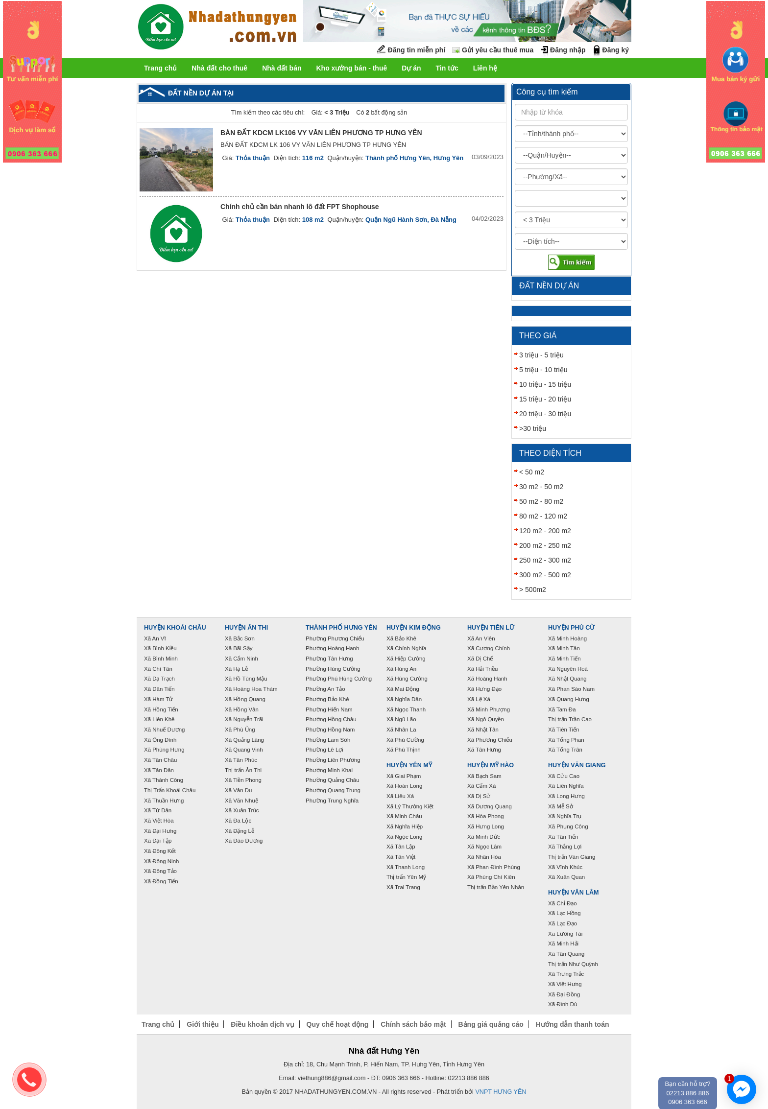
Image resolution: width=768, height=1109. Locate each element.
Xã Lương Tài (565, 934)
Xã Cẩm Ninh (241, 658)
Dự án (411, 68)
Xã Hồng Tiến (161, 709)
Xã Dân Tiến (159, 689)
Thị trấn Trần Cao (570, 719)
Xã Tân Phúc (241, 760)
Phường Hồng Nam (330, 729)
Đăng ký (615, 50)
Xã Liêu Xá (400, 796)
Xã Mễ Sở (560, 806)
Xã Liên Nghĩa (566, 786)
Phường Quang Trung (333, 790)
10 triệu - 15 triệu (545, 384)
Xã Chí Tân (158, 669)
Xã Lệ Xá (478, 699)
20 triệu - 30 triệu (545, 414)
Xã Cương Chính (488, 648)
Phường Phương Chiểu (335, 638)
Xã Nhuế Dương (164, 729)
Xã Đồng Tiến (161, 881)
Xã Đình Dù (562, 1004)
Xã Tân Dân (159, 770)
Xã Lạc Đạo (562, 923)
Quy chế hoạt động (338, 1024)
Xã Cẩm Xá (481, 786)
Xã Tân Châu (160, 760)
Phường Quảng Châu (333, 780)
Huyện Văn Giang (577, 765)
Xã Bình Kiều (160, 648)
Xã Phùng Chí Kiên (491, 877)
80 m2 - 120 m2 (543, 516)
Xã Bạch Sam (484, 776)
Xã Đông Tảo (160, 871)
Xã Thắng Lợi (564, 846)
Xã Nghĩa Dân (404, 699)
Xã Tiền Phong (243, 780)
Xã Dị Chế (480, 658)
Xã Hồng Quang (245, 699)
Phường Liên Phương (333, 760)
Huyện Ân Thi (246, 627)
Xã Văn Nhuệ (241, 800)
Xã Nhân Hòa (484, 857)
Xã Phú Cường (405, 740)
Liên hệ (485, 68)
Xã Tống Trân (565, 750)
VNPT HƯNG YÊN (500, 1091)
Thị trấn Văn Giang (571, 857)
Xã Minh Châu (404, 816)
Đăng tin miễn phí (417, 50)
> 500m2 (532, 589)
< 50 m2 (531, 472)
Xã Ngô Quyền (485, 719)
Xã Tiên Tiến (563, 729)
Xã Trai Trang (403, 887)
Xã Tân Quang (566, 954)
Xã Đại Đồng (564, 994)
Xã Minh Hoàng (567, 638)
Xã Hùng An (401, 669)
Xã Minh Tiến (564, 658)
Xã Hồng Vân (242, 709)
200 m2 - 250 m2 (545, 545)
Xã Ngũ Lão (401, 719)
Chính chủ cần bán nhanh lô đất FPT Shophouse (299, 207)
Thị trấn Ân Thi (243, 770)
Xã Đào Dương (244, 841)
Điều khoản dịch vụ (262, 1024)
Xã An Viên (481, 638)
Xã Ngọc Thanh (406, 709)
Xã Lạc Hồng (564, 913)
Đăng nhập (568, 50)
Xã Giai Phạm (403, 776)
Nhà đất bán (281, 68)
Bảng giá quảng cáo (490, 1024)
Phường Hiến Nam (329, 709)
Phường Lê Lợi (324, 750)
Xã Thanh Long (405, 867)
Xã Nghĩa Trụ (564, 816)
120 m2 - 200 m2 (545, 531)
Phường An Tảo (325, 689)
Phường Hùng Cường (333, 669)
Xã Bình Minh (161, 658)
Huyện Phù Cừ (571, 627)
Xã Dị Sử (478, 796)
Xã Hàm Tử (158, 699)
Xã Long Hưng (566, 796)
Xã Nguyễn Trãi (244, 719)
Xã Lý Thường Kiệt (409, 806)
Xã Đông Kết (160, 851)
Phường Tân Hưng (329, 658)
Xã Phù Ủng (240, 729)
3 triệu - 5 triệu (541, 355)
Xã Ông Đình (160, 740)
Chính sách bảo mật (413, 1024)
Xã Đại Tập (157, 841)
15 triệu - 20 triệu (545, 399)
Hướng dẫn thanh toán (572, 1024)
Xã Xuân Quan (566, 877)
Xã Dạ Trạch (159, 679)
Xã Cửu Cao (563, 776)
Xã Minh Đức (483, 837)
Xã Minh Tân (564, 648)
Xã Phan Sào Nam (571, 689)
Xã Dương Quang (489, 806)
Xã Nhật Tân (483, 729)
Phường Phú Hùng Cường (339, 679)
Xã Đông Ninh (161, 861)
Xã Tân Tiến (563, 837)
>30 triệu (532, 428)
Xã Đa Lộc (238, 821)
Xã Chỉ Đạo (562, 903)
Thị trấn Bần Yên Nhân (495, 887)
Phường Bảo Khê (327, 699)
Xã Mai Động (402, 689)
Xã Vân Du (238, 790)
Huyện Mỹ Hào (490, 765)
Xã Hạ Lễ (236, 669)
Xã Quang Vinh (244, 750)
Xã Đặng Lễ (239, 831)
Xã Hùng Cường (407, 679)
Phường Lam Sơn (328, 740)
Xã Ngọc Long (404, 837)
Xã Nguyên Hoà (568, 669)
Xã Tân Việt (400, 857)
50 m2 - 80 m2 (541, 501)
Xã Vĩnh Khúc (565, 867)
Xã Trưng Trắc (566, 974)
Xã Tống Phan (566, 740)
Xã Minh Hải (563, 943)
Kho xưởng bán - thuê (351, 68)
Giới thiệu (202, 1024)
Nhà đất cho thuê (219, 68)
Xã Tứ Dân (157, 810)
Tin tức (447, 68)
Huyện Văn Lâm (573, 892)
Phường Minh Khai (329, 770)
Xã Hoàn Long (404, 786)
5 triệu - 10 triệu (543, 370)
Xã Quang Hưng (568, 699)
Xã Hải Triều (482, 669)
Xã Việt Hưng (565, 984)
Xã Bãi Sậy (238, 648)
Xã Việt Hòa (159, 821)
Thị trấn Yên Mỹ (406, 877)
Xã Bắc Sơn (240, 638)
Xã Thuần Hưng (164, 800)
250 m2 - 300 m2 (545, 560)
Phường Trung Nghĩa (332, 800)
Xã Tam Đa (562, 709)
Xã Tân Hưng (484, 750)
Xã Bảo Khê (401, 638)
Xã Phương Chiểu (489, 740)
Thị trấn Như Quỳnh (573, 964)
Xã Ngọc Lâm (484, 846)
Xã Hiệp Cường (406, 658)
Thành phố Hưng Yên (341, 627)
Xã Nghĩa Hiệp (404, 826)
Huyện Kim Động (413, 627)
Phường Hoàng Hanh (332, 648)
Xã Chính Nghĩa (406, 648)
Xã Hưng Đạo (484, 689)
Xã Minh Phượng (488, 709)
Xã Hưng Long (485, 826)
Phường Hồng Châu (331, 719)
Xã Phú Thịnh (403, 750)
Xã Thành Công (163, 780)
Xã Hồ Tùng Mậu (246, 679)
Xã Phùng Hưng (164, 750)
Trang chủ (160, 68)
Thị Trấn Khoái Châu (169, 790)
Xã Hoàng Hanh (487, 679)
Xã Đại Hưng (160, 831)
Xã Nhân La (401, 729)
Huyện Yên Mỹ (409, 765)
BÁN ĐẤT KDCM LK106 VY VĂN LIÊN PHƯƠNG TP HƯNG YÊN (321, 133)
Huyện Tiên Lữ (490, 627)
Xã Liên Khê (159, 719)
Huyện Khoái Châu (175, 627)
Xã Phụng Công (568, 826)
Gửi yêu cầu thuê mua (497, 50)
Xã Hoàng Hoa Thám (251, 689)
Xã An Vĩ (155, 638)
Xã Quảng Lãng (244, 740)
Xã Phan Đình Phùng (493, 867)
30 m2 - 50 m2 (541, 487)
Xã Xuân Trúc (242, 810)
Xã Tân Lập (400, 846)
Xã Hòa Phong (485, 816)
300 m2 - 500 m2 (545, 575)
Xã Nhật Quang (567, 679)
